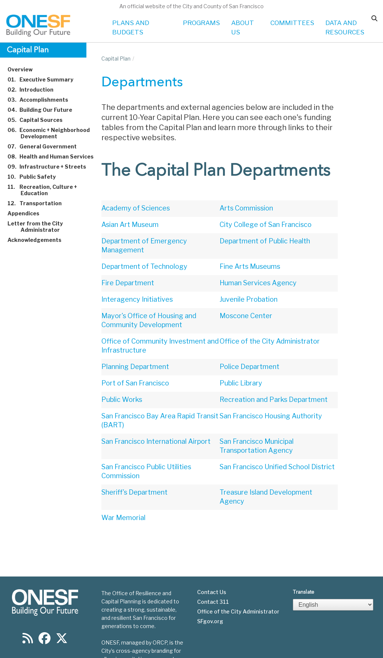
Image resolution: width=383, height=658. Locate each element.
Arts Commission (246, 208)
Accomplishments (42, 99)
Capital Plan (116, 58)
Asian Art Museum (130, 224)
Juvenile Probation (249, 299)
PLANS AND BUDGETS (130, 27)
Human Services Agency (258, 283)
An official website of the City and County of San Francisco (191, 6)
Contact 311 (213, 581)
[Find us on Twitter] (62, 619)
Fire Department (127, 283)
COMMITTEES (292, 23)
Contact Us (211, 571)
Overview (24, 69)
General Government (46, 146)
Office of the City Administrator (270, 341)
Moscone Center (246, 316)
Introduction (34, 89)
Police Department (249, 366)
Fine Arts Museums (250, 266)
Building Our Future (44, 110)
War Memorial (123, 518)
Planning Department (135, 366)
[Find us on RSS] (27, 619)
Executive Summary (44, 79)
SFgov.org (210, 600)
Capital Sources (39, 120)
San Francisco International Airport (156, 441)
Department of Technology (144, 266)
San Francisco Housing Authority (271, 416)
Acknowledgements (38, 240)
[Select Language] (333, 584)
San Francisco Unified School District (277, 467)
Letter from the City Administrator (39, 226)
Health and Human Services (55, 156)
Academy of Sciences (135, 208)
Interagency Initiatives (137, 299)
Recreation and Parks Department (274, 399)
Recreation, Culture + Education (46, 190)
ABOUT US (242, 27)
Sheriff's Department (134, 492)
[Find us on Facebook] (44, 619)
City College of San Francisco (266, 224)
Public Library (241, 383)
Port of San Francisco (135, 383)
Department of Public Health (265, 241)
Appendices (27, 213)
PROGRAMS (201, 23)
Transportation (39, 203)
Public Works (121, 399)
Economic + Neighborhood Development (53, 133)
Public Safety (36, 176)
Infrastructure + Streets (51, 166)
